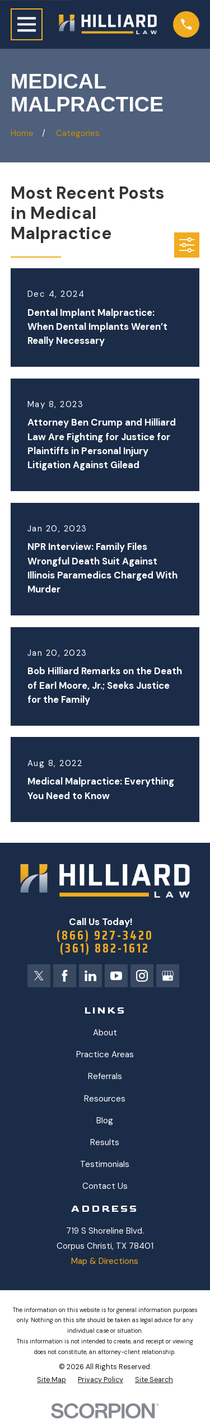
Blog (104, 1120)
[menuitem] (51, 1380)
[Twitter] (39, 976)
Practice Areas (105, 1054)
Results (104, 1142)
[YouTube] (116, 976)
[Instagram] (142, 976)
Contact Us (105, 1186)
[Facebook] (65, 976)
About (105, 1032)
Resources (104, 1098)
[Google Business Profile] (168, 976)
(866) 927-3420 (105, 935)
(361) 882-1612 (105, 948)
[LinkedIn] (90, 976)
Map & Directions (104, 1261)
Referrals (105, 1076)
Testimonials (104, 1164)
